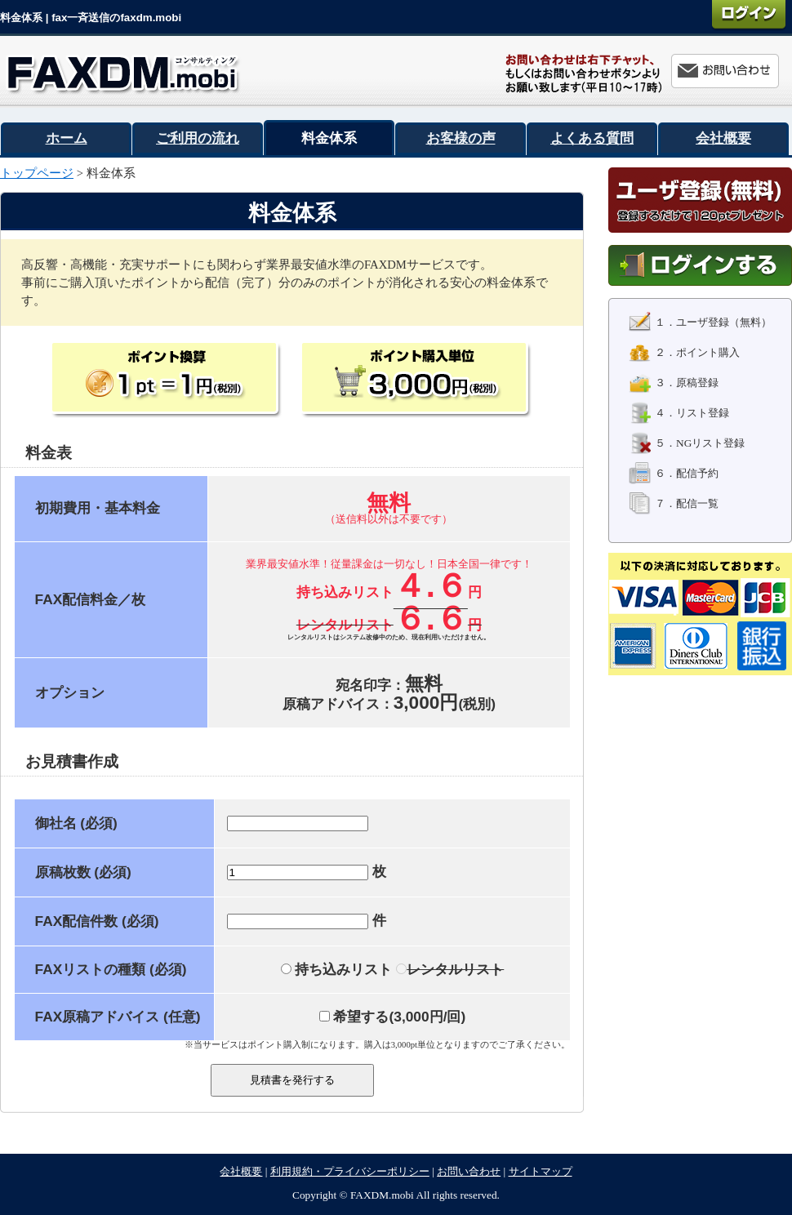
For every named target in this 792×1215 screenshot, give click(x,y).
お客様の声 (461, 138)
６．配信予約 (674, 473)
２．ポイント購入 (684, 352)
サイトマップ (540, 1171)
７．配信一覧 (674, 503)
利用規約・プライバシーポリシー (349, 1171)
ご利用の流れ (197, 138)
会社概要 (723, 138)
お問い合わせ (469, 1171)
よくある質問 (592, 138)
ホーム (66, 138)
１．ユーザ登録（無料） (700, 322)
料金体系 (329, 138)
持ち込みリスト (337, 969)
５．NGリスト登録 (687, 443)
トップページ (36, 173)
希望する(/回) (392, 1016)
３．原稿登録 (674, 383)
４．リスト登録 (679, 413)
